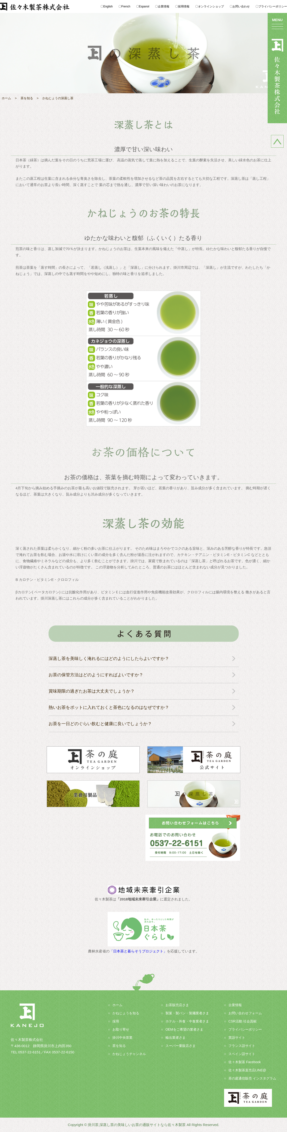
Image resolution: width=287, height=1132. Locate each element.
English (108, 6)
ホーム (117, 1005)
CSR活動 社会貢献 (242, 1021)
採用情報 (183, 6)
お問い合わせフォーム (245, 1013)
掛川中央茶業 (122, 1037)
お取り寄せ (120, 1029)
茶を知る (119, 1046)
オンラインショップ (211, 6)
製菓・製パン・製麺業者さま (187, 1013)
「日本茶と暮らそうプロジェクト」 (138, 951)
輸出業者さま (176, 1037)
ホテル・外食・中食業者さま (187, 1021)
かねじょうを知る (125, 1013)
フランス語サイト (241, 1046)
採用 (115, 1021)
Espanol (144, 6)
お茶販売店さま (177, 1005)
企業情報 (163, 6)
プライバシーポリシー (272, 6)
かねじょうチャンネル (129, 1054)
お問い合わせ (241, 6)
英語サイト (236, 1037)
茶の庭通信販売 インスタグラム (252, 1078)
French (125, 6)
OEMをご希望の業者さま (184, 1029)
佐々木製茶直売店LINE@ (247, 1070)
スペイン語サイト (241, 1054)
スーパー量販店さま (181, 1046)
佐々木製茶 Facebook (244, 1062)
